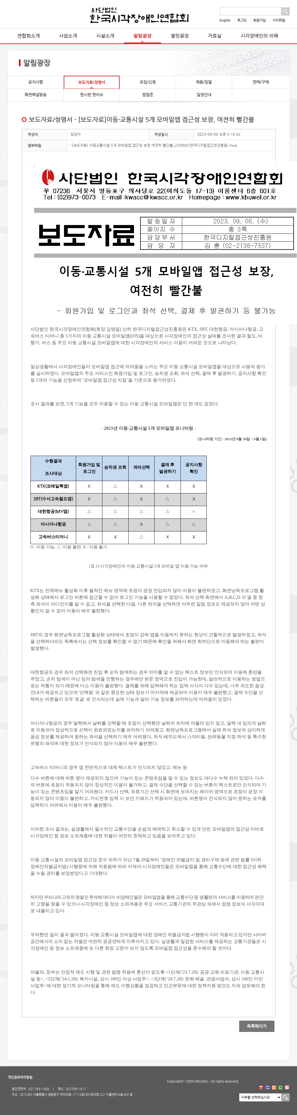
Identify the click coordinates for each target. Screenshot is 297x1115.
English (224, 20)
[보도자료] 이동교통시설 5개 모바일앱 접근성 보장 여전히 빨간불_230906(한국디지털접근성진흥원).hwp (154, 145)
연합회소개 (28, 36)
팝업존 (147, 94)
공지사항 (35, 82)
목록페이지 (253, 1026)
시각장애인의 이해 (259, 36)
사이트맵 (278, 20)
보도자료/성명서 (91, 82)
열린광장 (180, 36)
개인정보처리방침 (20, 1077)
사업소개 (68, 36)
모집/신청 (148, 82)
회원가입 (259, 20)
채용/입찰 (204, 82)
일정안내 (204, 94)
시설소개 (105, 36)
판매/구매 (261, 82)
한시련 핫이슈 (91, 94)
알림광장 (142, 36)
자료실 (214, 36)
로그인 (242, 20)
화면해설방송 (36, 94)
